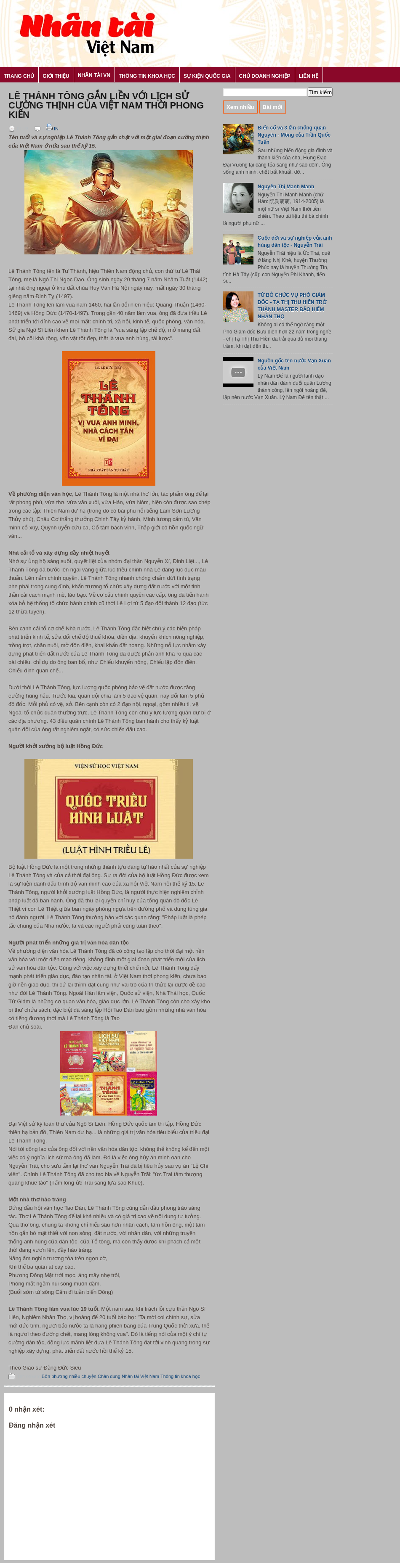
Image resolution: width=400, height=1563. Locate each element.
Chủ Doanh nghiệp (265, 76)
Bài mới (273, 107)
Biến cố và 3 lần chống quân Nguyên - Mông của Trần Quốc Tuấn (294, 135)
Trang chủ (19, 76)
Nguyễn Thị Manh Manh (286, 187)
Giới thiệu (56, 76)
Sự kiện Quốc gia (207, 76)
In (52, 128)
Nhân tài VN (94, 75)
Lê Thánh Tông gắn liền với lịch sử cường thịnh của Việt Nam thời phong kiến (106, 105)
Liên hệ (308, 76)
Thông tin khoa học (147, 76)
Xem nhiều (240, 107)
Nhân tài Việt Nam (140, 1376)
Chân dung (109, 1376)
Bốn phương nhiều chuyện (69, 1376)
